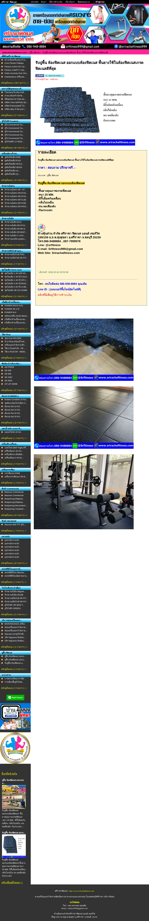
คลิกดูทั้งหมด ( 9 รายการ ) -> (13, 245)
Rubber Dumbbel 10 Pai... (16, 399)
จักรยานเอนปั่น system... (15, 239)
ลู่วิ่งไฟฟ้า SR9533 (13, 608)
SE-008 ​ (8, 370)
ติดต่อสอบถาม (84, 2)
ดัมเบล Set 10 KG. (13, 406)
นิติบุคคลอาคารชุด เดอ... (15, 99)
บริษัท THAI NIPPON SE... (16, 102)
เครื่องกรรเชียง (8, 470)
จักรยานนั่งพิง (8, 218)
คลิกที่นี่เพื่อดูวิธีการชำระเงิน (55, 294)
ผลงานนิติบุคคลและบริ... (12, 89)
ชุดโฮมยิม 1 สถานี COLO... (17, 277)
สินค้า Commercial (10, 488)
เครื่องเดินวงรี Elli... (10, 153)
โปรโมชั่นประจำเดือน (11, 588)
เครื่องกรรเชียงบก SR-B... (16, 476)
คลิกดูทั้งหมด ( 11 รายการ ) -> (14, 296)
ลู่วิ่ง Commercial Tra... (14, 125)
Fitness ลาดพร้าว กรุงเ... (15, 70)
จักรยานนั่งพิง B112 (13, 222)
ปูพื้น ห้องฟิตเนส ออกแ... (15, 656)
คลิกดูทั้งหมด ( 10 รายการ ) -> (14, 423)
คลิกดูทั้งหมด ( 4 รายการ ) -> (13, 464)
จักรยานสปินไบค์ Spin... (12, 251)
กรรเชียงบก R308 (12, 473)
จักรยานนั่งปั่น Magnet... (15, 591)
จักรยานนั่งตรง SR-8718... (16, 193)
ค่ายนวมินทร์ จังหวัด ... (15, 96)
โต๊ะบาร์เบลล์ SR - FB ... (15, 348)
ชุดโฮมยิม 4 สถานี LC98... (16, 287)
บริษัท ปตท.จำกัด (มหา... (15, 109)
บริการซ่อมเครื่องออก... (12, 620)
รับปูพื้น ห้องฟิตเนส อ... (14, 663)
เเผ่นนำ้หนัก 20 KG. (13, 432)
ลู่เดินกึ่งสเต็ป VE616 (13, 167)
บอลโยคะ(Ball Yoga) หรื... (16, 447)
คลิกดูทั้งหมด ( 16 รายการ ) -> (14, 563)
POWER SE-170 (12, 309)
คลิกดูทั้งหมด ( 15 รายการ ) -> (14, 180)
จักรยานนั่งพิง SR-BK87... (16, 232)
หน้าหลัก (35, 2)
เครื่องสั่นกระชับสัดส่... (14, 454)
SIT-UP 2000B (11, 384)
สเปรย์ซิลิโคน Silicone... (15, 572)
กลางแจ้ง (6, 536)
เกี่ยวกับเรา (70, 2)
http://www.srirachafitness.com (81, 891)
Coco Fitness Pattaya (14, 63)
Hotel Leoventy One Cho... (16, 73)
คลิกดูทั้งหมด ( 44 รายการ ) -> (14, 515)
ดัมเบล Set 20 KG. (13, 416)
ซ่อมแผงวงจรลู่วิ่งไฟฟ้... (15, 634)
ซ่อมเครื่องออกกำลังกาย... (16, 627)
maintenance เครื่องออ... (15, 77)
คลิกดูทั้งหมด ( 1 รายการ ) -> (13, 438)
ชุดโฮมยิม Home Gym (12, 270)
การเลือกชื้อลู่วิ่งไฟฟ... (14, 682)
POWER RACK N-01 (14, 305)
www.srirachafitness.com (14, 52)
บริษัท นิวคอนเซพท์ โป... (15, 106)
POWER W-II (10, 312)
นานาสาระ (6, 675)
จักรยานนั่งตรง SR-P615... (16, 206)
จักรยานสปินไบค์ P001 (15, 254)
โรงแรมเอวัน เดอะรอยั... (15, 92)
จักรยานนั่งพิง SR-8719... (16, 225)
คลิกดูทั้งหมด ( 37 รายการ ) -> (14, 390)
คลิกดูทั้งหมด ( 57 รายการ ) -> (14, 115)
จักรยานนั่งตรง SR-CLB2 (15, 200)
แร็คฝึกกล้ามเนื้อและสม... (16, 319)
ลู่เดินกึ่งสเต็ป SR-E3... (14, 164)
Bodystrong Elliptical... (14, 499)
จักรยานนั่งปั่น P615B (14, 595)
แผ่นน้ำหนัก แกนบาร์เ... (12, 428)
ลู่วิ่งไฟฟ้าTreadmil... (11, 121)
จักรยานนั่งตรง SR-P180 (15, 203)
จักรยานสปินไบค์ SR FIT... (16, 258)
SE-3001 (8, 380)
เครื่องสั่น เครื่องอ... (10, 444)
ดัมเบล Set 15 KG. (13, 410)
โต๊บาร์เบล (6, 334)
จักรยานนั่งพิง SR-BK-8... (16, 229)
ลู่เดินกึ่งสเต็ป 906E (13, 157)
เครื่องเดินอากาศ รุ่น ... (14, 458)
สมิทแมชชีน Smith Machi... (17, 316)
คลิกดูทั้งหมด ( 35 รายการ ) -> (14, 148)
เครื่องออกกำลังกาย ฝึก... (15, 345)
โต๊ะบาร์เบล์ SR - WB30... (16, 352)
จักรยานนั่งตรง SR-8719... (16, 196)
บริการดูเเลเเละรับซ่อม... (15, 637)
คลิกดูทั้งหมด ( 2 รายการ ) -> (13, 264)
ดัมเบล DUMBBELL (10, 396)
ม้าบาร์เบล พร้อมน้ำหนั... (15, 341)
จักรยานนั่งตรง (8, 186)
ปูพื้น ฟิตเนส (34, 52)
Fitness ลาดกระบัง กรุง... (15, 66)
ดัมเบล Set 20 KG (12, 413)
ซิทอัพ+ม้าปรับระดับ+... (12, 364)
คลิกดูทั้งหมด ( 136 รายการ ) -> (14, 83)
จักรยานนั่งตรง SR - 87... (15, 189)
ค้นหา (43, 2)
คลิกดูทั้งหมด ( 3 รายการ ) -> (13, 669)
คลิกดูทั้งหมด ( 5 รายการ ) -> (13, 358)
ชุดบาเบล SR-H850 (13, 338)
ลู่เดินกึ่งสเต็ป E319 (13, 160)
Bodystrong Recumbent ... (16, 505)
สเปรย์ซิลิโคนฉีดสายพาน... (16, 576)
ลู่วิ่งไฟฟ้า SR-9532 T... (14, 605)
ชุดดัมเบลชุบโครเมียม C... (16, 403)
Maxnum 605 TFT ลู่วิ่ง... (15, 524)
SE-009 (8, 374)
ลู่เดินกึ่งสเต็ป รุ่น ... (13, 171)
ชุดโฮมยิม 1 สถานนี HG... (16, 273)
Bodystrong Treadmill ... (15, 509)
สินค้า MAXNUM (9, 521)
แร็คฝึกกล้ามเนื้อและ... (11, 302)
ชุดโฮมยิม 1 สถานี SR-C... (16, 280)
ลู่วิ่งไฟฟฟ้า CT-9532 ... (15, 141)
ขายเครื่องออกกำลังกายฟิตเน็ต (48, 896)
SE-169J (8, 377)
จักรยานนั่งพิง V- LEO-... (15, 235)
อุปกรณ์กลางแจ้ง (12, 540)
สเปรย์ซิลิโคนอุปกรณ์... (12, 569)
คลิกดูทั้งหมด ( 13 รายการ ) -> (14, 329)
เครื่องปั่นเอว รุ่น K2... (14, 451)
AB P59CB (9, 367)
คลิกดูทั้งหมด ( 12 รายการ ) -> (14, 212)
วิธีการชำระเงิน (56, 2)
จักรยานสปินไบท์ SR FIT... (16, 598)
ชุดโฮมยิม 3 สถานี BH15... (16, 283)
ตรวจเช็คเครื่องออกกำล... (16, 60)
